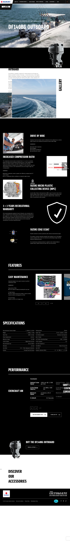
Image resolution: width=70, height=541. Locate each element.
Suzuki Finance (32, 1)
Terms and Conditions (19, 501)
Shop (58, 1)
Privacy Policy (27, 501)
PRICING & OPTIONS (32, 447)
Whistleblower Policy (34, 501)
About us (16, 1)
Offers (47, 1)
